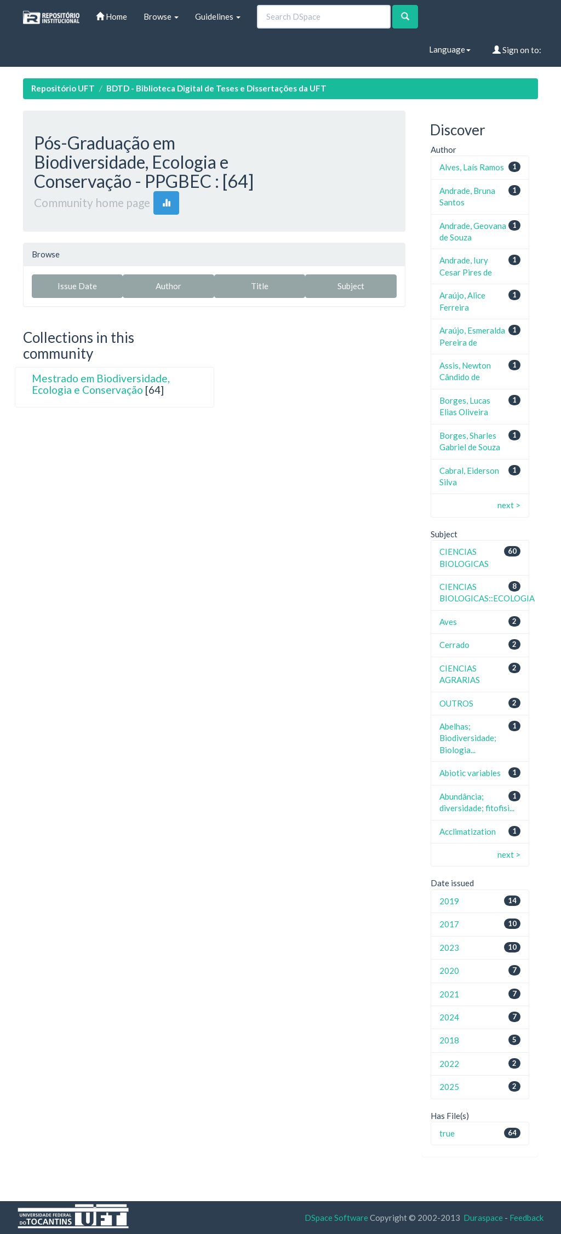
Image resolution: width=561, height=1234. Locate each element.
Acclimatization (467, 831)
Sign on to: (517, 50)
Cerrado (454, 645)
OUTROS (456, 703)
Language (450, 49)
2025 (449, 1087)
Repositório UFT (63, 88)
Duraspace (483, 1217)
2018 (449, 1040)
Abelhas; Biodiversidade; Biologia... (467, 738)
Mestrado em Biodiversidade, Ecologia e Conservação (101, 384)
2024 (449, 1017)
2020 (449, 970)
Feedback (526, 1217)
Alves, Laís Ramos (471, 167)
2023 (449, 947)
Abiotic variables (470, 773)
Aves (448, 622)
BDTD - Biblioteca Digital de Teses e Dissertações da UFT (216, 88)
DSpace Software (336, 1217)
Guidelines (218, 16)
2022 (449, 1064)
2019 (449, 901)
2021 (449, 994)
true (447, 1133)
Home (111, 16)
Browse (161, 16)
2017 (449, 924)
